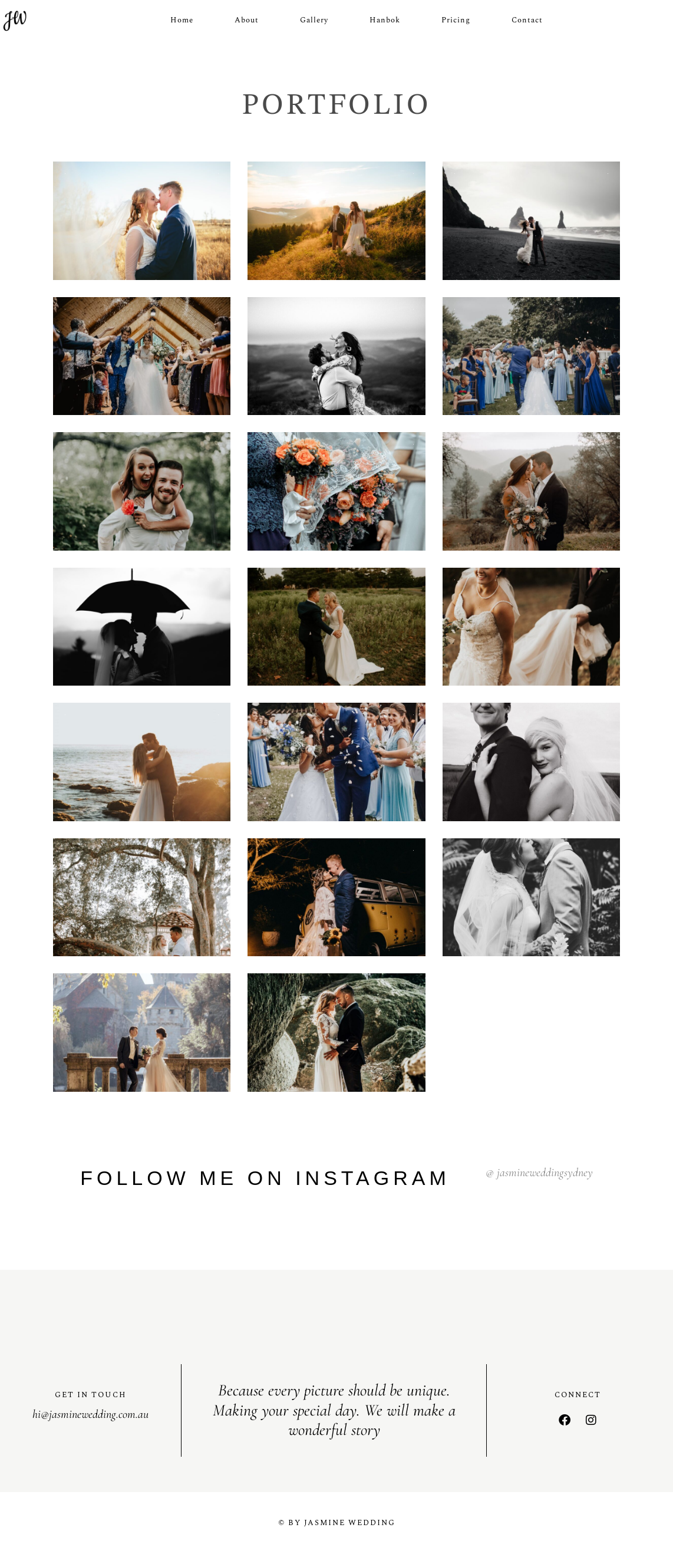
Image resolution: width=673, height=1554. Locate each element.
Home (181, 20)
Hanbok (385, 20)
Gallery (314, 20)
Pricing (455, 20)
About (247, 20)
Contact (527, 20)
